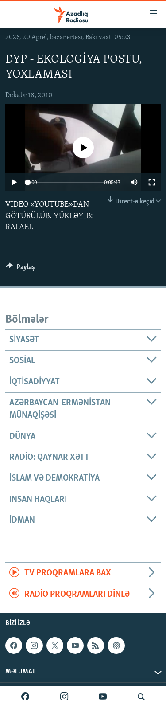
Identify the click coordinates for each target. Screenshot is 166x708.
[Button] (20, 269)
